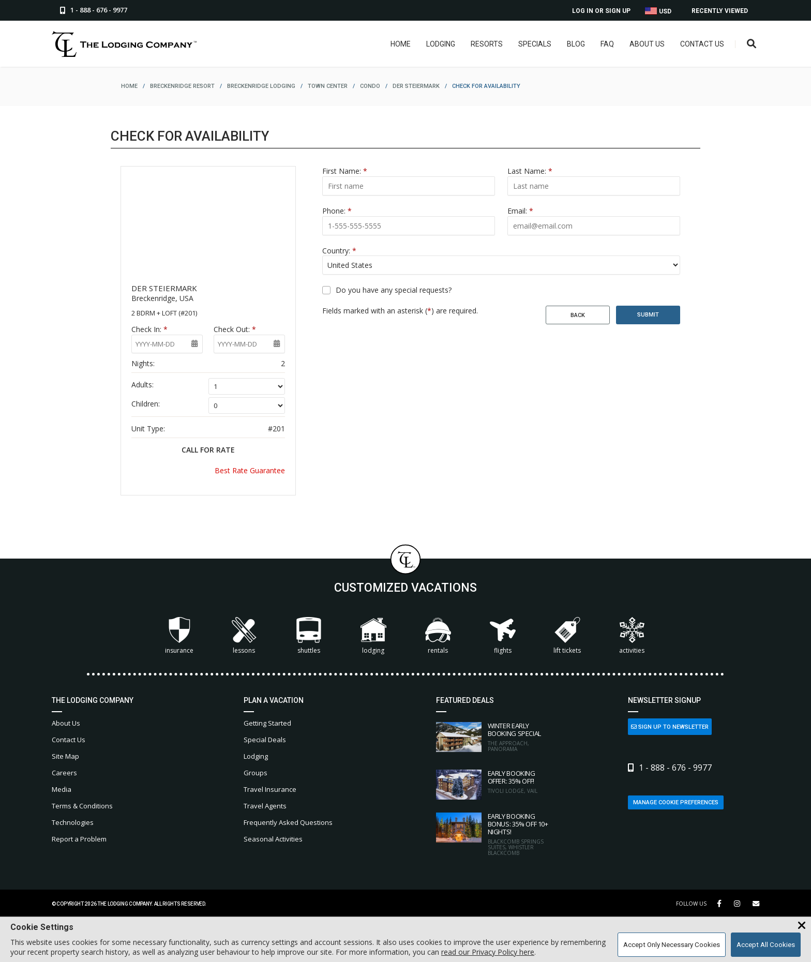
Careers (64, 772)
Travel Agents (265, 805)
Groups (255, 772)
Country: (339, 250)
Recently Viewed (720, 10)
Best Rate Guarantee (250, 470)
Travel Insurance (270, 789)
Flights (503, 636)
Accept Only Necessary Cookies (671, 945)
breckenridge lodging (261, 86)
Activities (632, 636)
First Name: (344, 171)
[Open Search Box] (751, 44)
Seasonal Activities (273, 839)
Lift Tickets (567, 636)
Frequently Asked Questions (288, 822)
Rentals (438, 636)
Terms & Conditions (82, 805)
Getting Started (267, 723)
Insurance (179, 636)
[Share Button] (756, 903)
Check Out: (235, 329)
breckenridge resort (182, 86)
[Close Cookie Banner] (801, 926)
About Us (644, 44)
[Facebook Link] (719, 903)
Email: (520, 211)
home (129, 86)
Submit (648, 314)
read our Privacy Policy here (487, 952)
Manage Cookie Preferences (675, 802)
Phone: (337, 211)
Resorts (484, 44)
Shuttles (309, 636)
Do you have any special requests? (394, 290)
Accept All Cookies (766, 945)
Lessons (244, 636)
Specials (532, 44)
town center (328, 86)
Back (577, 315)
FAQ (604, 44)
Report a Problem (79, 839)
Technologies (73, 822)
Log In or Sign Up (601, 10)
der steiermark (416, 86)
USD (658, 11)
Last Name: (529, 171)
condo (370, 86)
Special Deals (265, 739)
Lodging (438, 44)
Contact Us (700, 44)
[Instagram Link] (737, 903)
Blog (573, 44)
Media (61, 789)
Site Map (65, 756)
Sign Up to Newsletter (670, 727)
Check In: (149, 329)
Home (398, 44)
